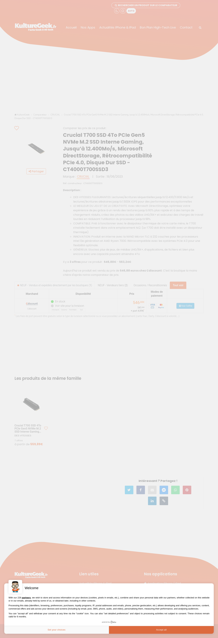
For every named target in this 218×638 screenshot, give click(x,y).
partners (26, 597)
